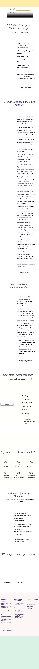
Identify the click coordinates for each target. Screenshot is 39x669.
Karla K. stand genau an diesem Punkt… (26, 265)
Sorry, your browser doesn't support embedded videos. (20, 12)
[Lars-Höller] (10, 295)
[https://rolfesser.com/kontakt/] (26, 88)
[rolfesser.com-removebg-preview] (19, 433)
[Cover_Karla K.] (7, 569)
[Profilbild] (31, 569)
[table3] (19, 569)
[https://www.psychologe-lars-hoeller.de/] (26, 361)
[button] (6, 617)
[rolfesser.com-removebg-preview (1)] (8, 1)
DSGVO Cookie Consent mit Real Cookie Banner (11, 638)
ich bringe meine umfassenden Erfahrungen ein (25, 182)
